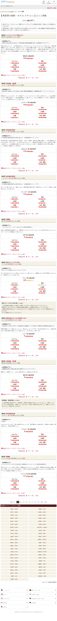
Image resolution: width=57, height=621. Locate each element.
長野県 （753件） (42, 536)
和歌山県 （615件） (42, 551)
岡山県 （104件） (14, 557)
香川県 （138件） (14, 564)
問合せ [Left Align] (43, 2)
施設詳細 (22, 78)
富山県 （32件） (42, 530)
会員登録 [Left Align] (49, 2)
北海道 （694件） (14, 509)
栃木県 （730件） (14, 521)
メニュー (54, 2)
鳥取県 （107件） (14, 554)
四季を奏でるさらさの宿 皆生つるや (16, 318)
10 (41, 502)
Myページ (4, 594)
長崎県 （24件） (42, 570)
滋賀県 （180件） (14, 545)
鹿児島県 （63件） (42, 576)
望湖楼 (8, 219)
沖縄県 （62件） (14, 579)
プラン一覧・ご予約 (32, 78)
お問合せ (4, 607)
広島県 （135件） (42, 557)
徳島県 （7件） (42, 560)
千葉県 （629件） (42, 524)
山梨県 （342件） (14, 536)
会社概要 (32, 602)
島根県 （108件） (42, 554)
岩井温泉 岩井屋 (11, 83)
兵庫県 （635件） (42, 548)
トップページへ (5, 590)
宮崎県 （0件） (14, 576)
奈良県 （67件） (14, 551)
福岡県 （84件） (42, 567)
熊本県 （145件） (14, 573)
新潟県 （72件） (14, 530)
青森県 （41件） (42, 509)
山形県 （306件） (42, 515)
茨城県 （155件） (42, 518)
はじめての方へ (5, 598)
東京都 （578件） (14, 527)
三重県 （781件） (42, 542)
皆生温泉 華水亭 (10, 130)
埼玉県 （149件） (14, 524)
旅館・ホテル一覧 (34, 590)
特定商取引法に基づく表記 (36, 598)
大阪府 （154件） (14, 548)
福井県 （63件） (42, 533)
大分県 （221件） (42, 573)
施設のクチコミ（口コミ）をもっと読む (13, 75)
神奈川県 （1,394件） (42, 527)
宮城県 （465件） (42, 512)
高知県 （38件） (14, 567)
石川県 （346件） (14, 533)
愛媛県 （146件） (42, 564)
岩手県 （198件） (14, 512)
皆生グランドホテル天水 (13, 262)
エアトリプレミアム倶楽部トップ (8, 11)
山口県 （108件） (14, 560)
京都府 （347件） (42, 545)
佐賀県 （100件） (14, 570)
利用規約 (4, 602)
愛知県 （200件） (14, 542)
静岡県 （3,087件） (42, 539)
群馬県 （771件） (42, 521)
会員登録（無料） (34, 594)
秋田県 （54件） (14, 515)
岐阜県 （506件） (14, 539)
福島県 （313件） (14, 518)
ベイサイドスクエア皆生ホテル (14, 35)
